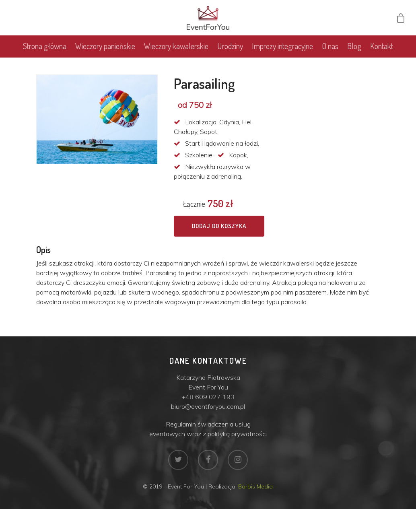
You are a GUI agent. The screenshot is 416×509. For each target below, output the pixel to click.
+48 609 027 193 (208, 397)
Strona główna (44, 46)
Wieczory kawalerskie (176, 46)
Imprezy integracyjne (282, 46)
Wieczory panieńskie (105, 46)
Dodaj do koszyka (219, 226)
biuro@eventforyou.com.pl (208, 406)
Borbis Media (255, 486)
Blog (354, 46)
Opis (43, 249)
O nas (330, 46)
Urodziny (230, 46)
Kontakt (381, 46)
